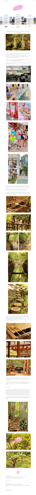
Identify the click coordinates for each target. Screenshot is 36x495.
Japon (6, 14)
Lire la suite (6, 26)
